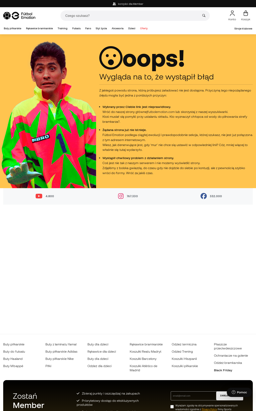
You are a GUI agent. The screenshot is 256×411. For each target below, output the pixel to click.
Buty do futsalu (14, 351)
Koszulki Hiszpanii (184, 358)
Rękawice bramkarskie (39, 28)
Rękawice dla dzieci (101, 351)
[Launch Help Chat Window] (239, 392)
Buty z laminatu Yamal (61, 344)
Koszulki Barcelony (143, 358)
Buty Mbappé (13, 366)
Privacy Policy (209, 409)
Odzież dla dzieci (99, 366)
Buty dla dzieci (97, 344)
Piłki (48, 366)
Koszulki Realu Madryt (146, 351)
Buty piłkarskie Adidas (61, 351)
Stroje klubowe (243, 28)
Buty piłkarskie (12, 28)
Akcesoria (118, 28)
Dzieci (131, 28)
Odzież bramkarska (228, 362)
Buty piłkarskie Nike (59, 358)
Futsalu (76, 28)
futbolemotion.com (161, 112)
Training (63, 28)
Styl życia (101, 28)
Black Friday (223, 370)
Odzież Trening (182, 351)
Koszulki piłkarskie (185, 366)
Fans (88, 28)
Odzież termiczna (184, 344)
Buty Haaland (13, 358)
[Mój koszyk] (246, 15)
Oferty (144, 28)
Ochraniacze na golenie (231, 355)
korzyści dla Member (128, 3)
